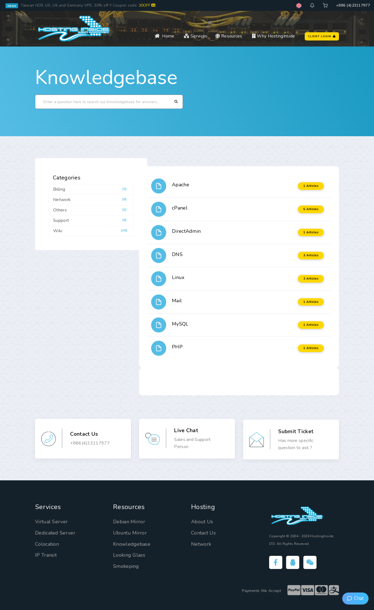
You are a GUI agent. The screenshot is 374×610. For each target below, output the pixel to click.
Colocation (47, 544)
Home (164, 36)
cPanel (180, 208)
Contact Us (203, 533)
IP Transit (46, 555)
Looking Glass (129, 555)
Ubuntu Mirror (130, 533)
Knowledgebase (106, 77)
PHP (177, 347)
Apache (180, 184)
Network (201, 544)
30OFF (147, 5)
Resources (228, 36)
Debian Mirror (129, 521)
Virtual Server (51, 521)
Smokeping (126, 566)
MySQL (180, 324)
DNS (177, 254)
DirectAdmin (186, 231)
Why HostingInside (273, 36)
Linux (178, 277)
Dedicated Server (55, 533)
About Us (202, 521)
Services (195, 36)
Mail (177, 300)
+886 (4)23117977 (353, 5)
